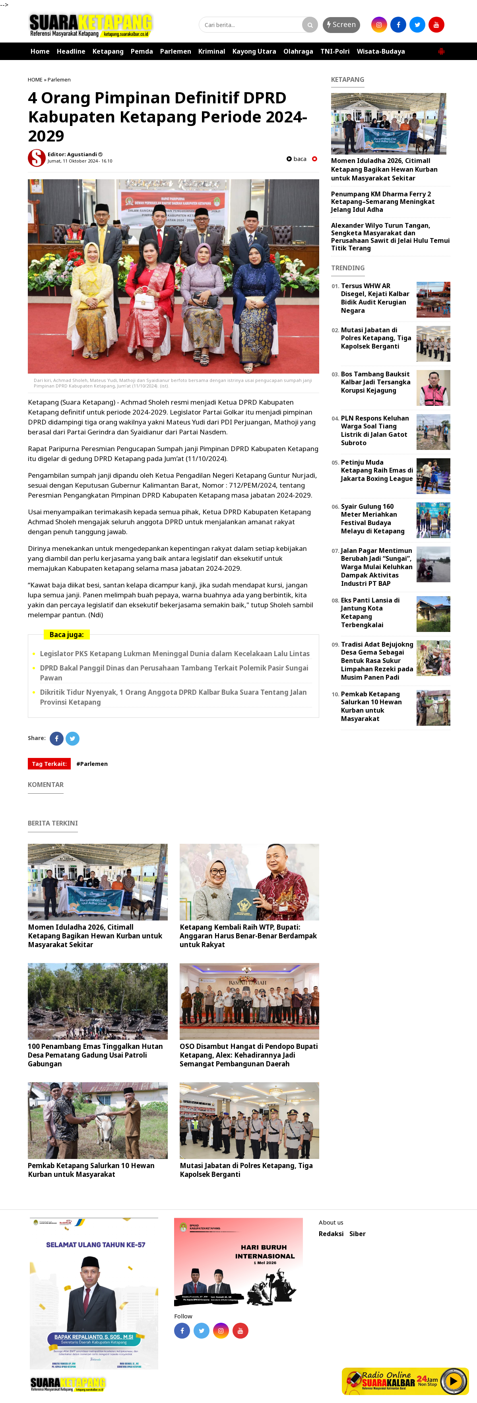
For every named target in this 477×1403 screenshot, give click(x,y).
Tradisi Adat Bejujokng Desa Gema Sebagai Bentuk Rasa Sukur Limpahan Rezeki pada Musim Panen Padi (377, 661)
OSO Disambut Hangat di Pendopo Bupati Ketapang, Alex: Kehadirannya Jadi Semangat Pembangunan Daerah (249, 1055)
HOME (35, 79)
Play (454, 1381)
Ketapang (108, 51)
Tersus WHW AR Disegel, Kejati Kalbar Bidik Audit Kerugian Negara (375, 298)
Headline (71, 51)
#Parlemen (92, 763)
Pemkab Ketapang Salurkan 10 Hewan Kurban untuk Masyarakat (91, 1170)
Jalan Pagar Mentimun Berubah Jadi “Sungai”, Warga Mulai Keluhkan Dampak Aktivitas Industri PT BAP (377, 567)
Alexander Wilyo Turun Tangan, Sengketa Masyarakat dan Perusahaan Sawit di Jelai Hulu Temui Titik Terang (390, 237)
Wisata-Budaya (381, 51)
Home (40, 51)
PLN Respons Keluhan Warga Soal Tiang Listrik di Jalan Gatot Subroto (375, 430)
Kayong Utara (254, 51)
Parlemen (175, 51)
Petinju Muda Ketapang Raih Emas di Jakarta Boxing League (377, 470)
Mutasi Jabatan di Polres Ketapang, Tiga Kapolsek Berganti (246, 1170)
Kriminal (211, 51)
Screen (341, 24)
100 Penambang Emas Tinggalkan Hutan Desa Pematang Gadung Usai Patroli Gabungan (95, 1055)
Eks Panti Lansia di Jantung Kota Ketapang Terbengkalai (370, 612)
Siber (357, 1234)
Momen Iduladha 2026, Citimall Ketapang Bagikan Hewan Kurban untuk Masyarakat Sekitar (95, 935)
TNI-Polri (335, 51)
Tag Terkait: (49, 763)
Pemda (142, 51)
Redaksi (331, 1234)
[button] (441, 48)
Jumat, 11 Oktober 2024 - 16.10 (80, 161)
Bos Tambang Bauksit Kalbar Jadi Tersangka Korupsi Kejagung (376, 382)
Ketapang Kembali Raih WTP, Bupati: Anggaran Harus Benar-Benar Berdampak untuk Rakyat (248, 935)
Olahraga (298, 51)
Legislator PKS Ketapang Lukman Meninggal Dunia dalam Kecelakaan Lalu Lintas (175, 653)
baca (296, 158)
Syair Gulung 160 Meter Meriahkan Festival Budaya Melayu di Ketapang (373, 518)
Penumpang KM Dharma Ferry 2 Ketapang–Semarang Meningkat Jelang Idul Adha (383, 201)
